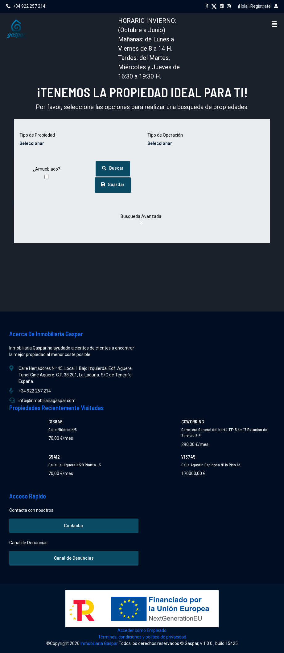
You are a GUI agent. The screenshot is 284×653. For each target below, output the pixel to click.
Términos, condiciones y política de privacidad (142, 636)
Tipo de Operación (165, 135)
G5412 (54, 457)
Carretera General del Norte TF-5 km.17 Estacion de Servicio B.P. (224, 432)
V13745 (188, 457)
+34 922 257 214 (25, 6)
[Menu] (274, 24)
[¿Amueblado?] (46, 177)
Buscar (113, 168)
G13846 (55, 421)
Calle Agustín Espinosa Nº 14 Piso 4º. (211, 464)
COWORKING (192, 421)
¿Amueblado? (46, 169)
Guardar (113, 184)
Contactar (74, 525)
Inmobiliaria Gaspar (99, 643)
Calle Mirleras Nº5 (62, 429)
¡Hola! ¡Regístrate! (258, 6)
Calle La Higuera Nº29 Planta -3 (74, 464)
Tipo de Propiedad (37, 135)
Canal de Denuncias (74, 558)
